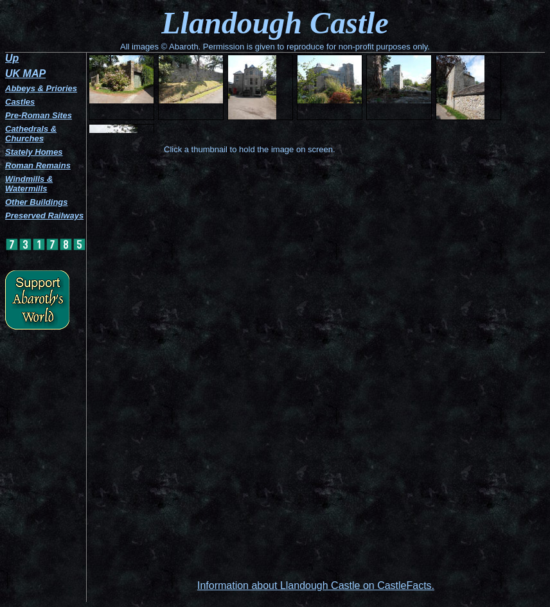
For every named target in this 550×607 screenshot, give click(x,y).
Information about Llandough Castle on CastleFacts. (315, 585)
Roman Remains (38, 165)
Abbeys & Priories (41, 88)
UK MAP (25, 73)
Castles (20, 102)
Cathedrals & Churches (31, 133)
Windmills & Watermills (29, 183)
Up (12, 58)
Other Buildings (36, 202)
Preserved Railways (44, 215)
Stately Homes (34, 152)
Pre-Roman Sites (38, 115)
